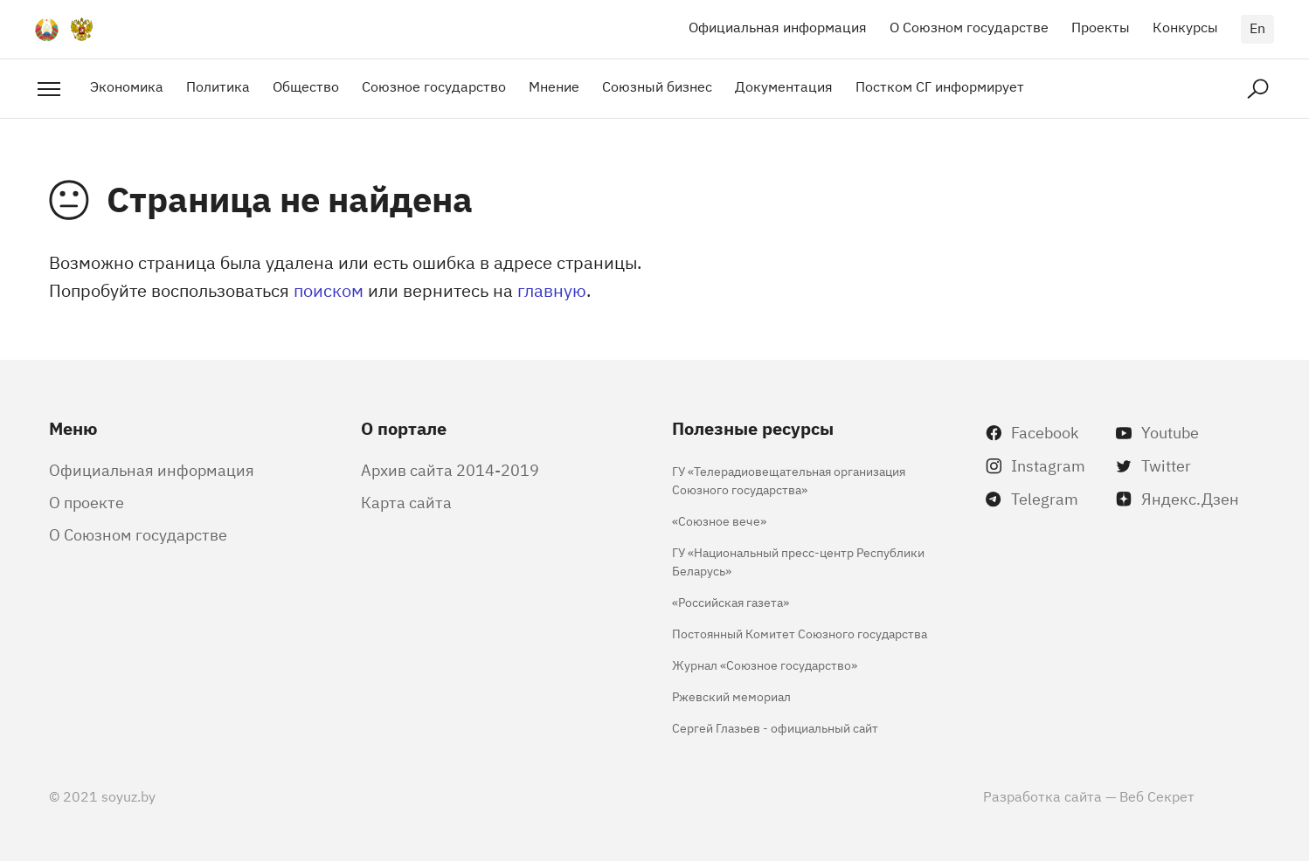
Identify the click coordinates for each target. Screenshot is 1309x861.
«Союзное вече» (719, 520)
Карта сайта (406, 501)
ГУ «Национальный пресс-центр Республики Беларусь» (798, 560)
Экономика (126, 85)
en (1257, 27)
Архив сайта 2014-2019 (450, 468)
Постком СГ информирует (939, 85)
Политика (218, 85)
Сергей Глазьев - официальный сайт (775, 727)
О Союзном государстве (969, 26)
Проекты (1100, 26)
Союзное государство (434, 85)
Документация (784, 85)
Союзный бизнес (657, 85)
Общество (306, 85)
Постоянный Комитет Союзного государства (799, 632)
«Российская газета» (730, 601)
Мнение (554, 85)
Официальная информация (778, 26)
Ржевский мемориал (731, 695)
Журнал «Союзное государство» (764, 664)
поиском (329, 289)
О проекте (86, 501)
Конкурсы (1185, 26)
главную (551, 289)
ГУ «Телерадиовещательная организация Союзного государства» (788, 479)
